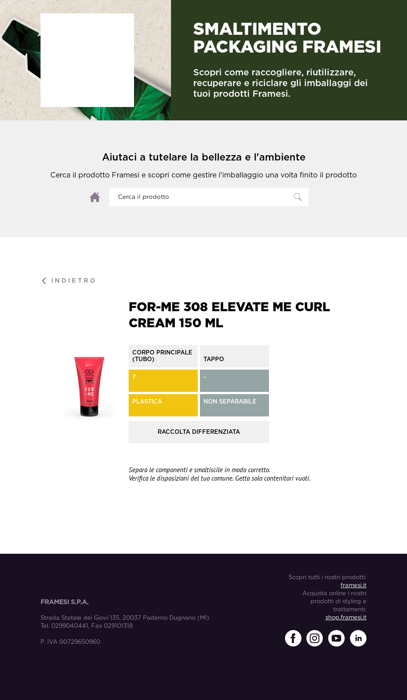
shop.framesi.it (346, 618)
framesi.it (353, 586)
